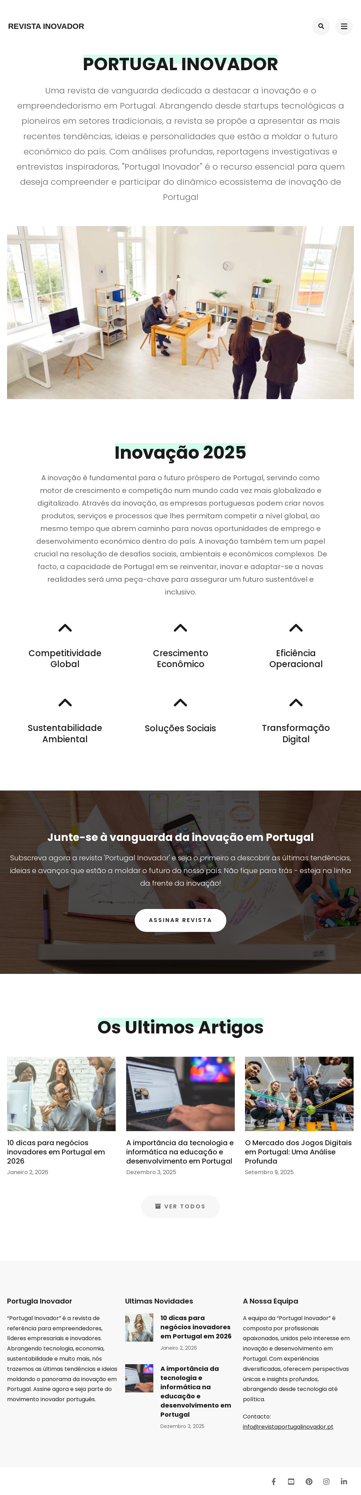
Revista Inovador (46, 26)
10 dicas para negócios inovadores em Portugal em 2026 (56, 1152)
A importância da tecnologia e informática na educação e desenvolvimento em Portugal (180, 1152)
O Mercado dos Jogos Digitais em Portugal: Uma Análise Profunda (298, 1152)
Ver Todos (180, 1206)
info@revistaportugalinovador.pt (288, 1427)
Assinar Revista (180, 920)
